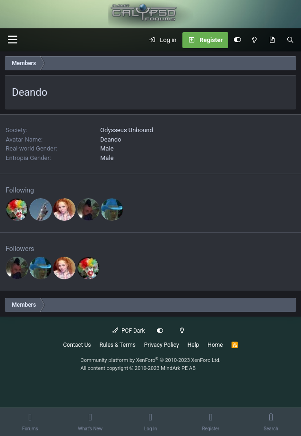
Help (193, 345)
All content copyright (138, 368)
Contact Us (77, 345)
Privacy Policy (161, 345)
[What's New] (272, 40)
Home (215, 345)
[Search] (290, 40)
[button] (12, 39)
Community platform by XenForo (150, 360)
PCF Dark (128, 330)
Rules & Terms (117, 345)
